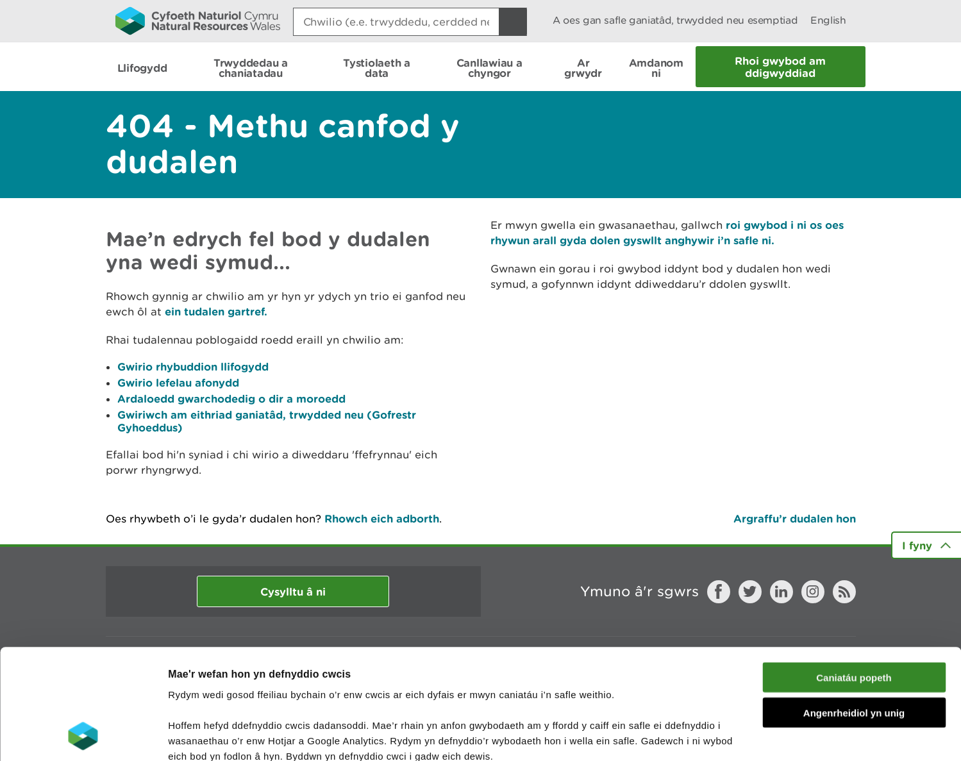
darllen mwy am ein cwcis (258, 683)
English (828, 20)
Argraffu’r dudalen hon (794, 518)
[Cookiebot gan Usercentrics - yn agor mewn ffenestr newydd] (83, 736)
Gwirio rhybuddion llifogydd (193, 366)
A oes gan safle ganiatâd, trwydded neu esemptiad (675, 20)
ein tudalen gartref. (216, 311)
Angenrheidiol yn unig (854, 609)
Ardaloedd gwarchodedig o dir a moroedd (231, 398)
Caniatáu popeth (854, 574)
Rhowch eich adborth (381, 518)
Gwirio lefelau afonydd (178, 382)
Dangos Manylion (713, 735)
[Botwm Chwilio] (513, 22)
